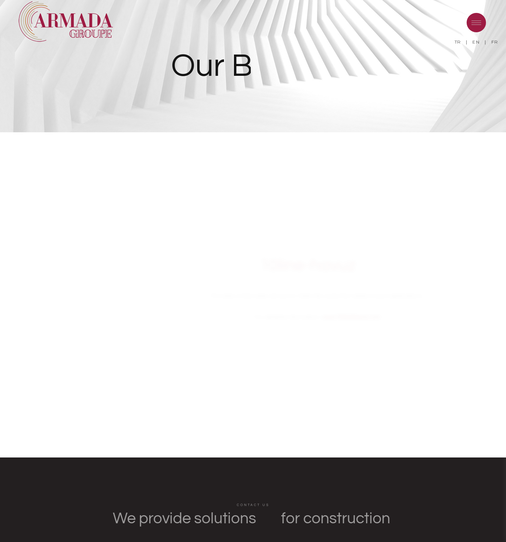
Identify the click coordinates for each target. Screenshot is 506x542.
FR (494, 42)
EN (476, 42)
